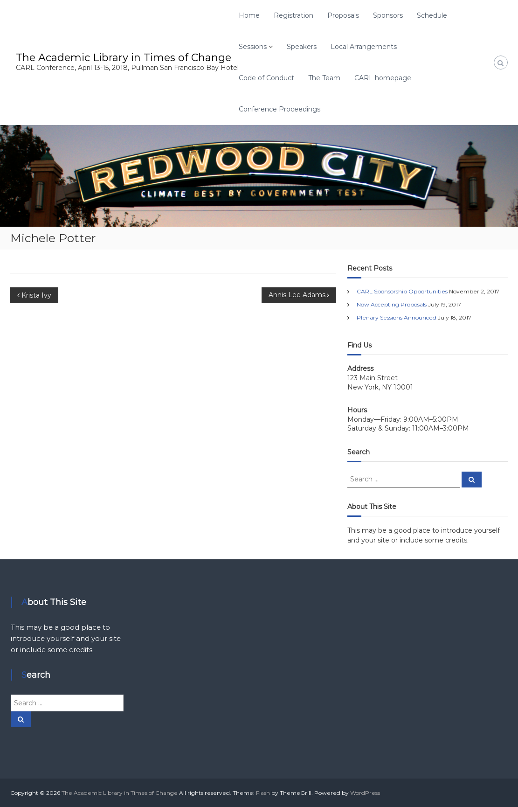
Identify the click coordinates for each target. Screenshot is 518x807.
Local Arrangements (364, 46)
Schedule (432, 15)
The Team (324, 78)
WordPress (365, 792)
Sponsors (388, 15)
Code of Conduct (266, 78)
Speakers (302, 46)
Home (249, 15)
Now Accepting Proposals (392, 304)
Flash (263, 792)
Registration (293, 15)
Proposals (343, 15)
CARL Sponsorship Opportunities (402, 291)
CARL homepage (382, 78)
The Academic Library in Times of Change (123, 57)
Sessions (253, 46)
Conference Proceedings (279, 109)
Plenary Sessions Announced (396, 317)
